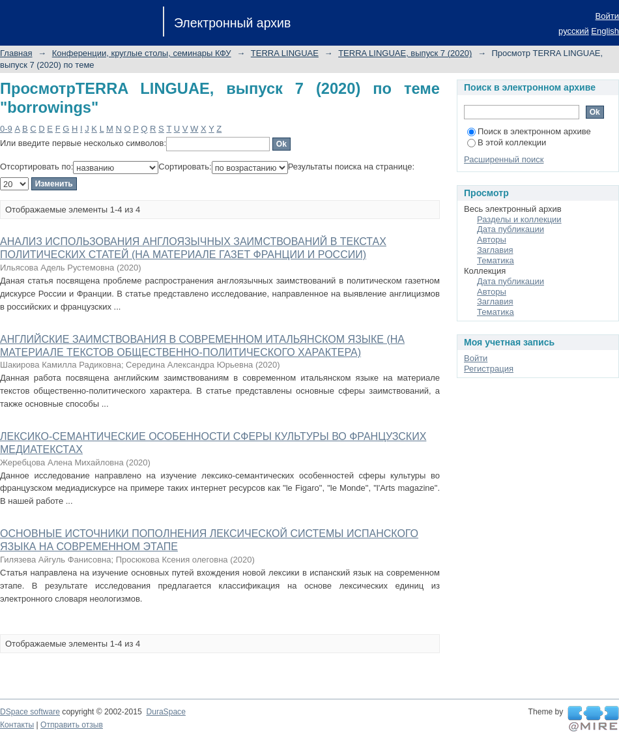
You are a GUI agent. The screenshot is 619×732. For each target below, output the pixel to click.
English (605, 31)
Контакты (17, 724)
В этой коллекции (506, 142)
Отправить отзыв (71, 724)
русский (573, 31)
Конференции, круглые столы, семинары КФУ (141, 53)
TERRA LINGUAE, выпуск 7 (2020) (405, 53)
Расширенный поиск (503, 159)
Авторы (491, 239)
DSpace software (30, 711)
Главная (16, 53)
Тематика (495, 260)
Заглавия (495, 250)
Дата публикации (510, 229)
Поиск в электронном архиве (529, 131)
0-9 (6, 129)
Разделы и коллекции (519, 219)
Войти (607, 16)
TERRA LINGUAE (285, 53)
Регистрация (488, 368)
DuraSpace (165, 711)
